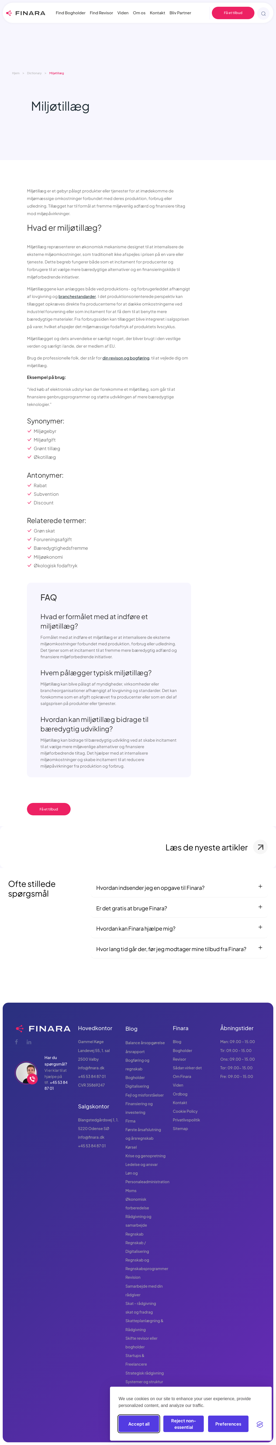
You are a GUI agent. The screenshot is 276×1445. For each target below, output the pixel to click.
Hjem (16, 73)
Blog (131, 1028)
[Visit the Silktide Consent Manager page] (260, 1424)
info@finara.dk (91, 1067)
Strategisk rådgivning (144, 1373)
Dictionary (34, 73)
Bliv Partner (180, 12)
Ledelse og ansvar (141, 1164)
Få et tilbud (233, 13)
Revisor (179, 1059)
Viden (123, 12)
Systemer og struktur (144, 1381)
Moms (130, 1190)
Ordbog (180, 1093)
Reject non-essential (183, 1424)
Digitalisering (137, 1086)
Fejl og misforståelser (144, 1095)
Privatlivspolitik (186, 1119)
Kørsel (131, 1147)
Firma (130, 1120)
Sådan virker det (187, 1067)
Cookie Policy (185, 1111)
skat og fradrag (139, 1312)
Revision (132, 1277)
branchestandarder (77, 296)
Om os (139, 12)
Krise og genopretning (145, 1155)
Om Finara (182, 1076)
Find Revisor (101, 12)
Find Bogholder (70, 12)
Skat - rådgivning (140, 1303)
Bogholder (135, 1077)
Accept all (139, 1424)
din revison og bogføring (125, 357)
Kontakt (157, 12)
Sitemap (180, 1128)
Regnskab (134, 1234)
